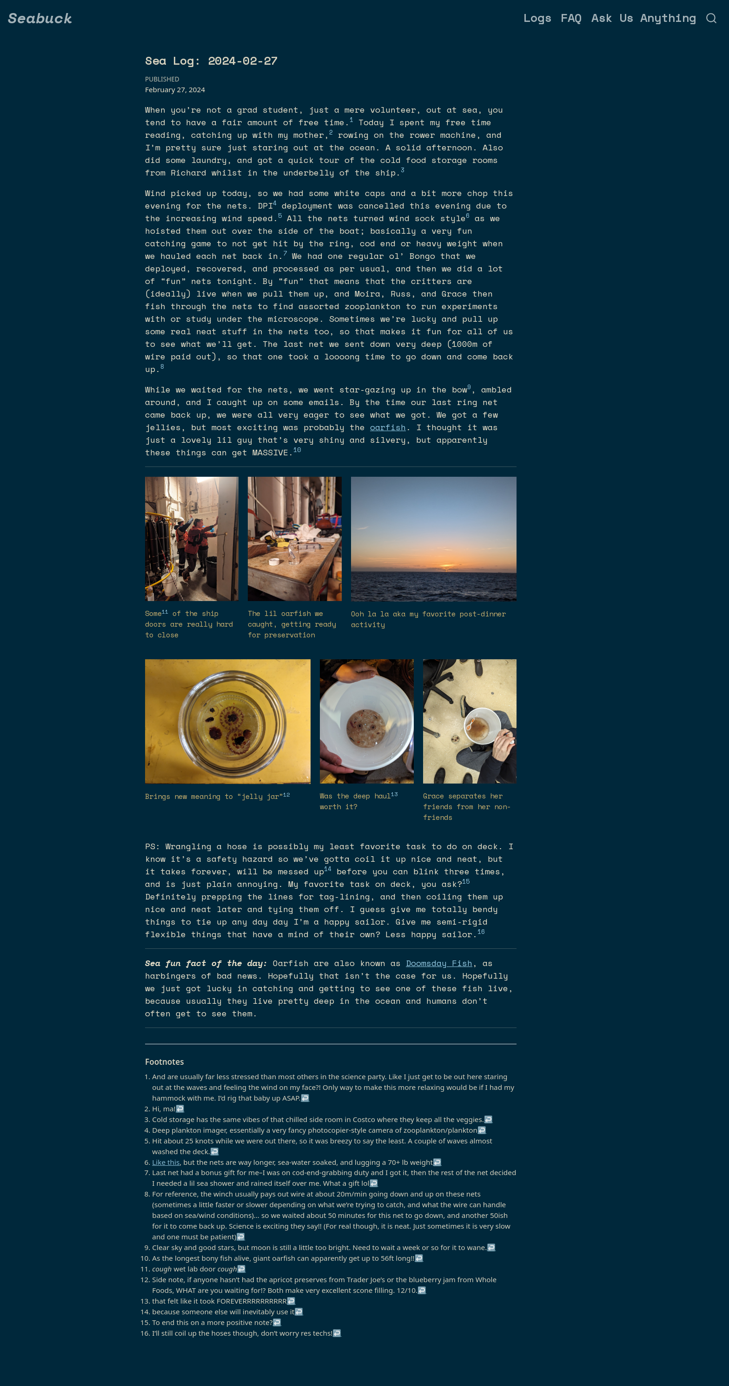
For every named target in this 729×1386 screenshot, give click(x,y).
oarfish (388, 427)
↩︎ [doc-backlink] (305, 1097)
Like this (165, 1162)
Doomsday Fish (439, 963)
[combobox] (711, 17)
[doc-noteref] (351, 122)
